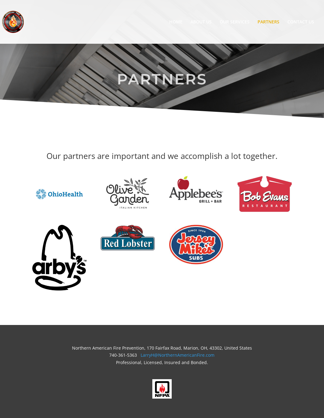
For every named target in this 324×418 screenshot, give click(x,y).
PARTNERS (268, 22)
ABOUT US (201, 22)
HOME (175, 22)
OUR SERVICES (235, 22)
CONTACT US (300, 22)
